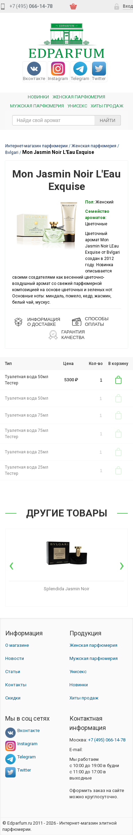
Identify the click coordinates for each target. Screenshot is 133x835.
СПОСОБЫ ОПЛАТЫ (97, 321)
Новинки (38, 97)
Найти (107, 120)
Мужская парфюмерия (37, 106)
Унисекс (77, 106)
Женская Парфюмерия (78, 97)
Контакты (15, 684)
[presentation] (11, 565)
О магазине (17, 645)
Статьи (12, 671)
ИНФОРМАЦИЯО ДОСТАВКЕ (43, 322)
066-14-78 (106, 739)
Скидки (12, 698)
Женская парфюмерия (93, 645)
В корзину (118, 380)
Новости (14, 658)
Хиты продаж (107, 106)
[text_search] (66, 120)
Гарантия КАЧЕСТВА (73, 334)
